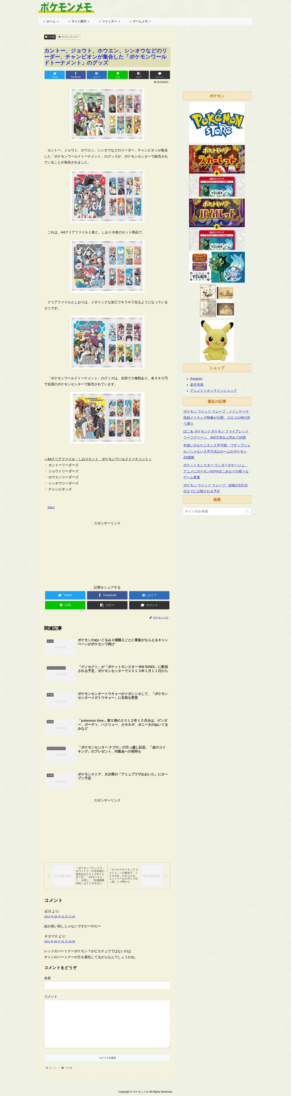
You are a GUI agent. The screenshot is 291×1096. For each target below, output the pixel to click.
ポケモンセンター (69, 37)
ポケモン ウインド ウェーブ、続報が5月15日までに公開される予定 (215, 488)
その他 (50, 37)
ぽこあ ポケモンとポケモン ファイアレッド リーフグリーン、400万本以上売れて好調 (216, 434)
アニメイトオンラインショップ (213, 391)
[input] (217, 511)
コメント (51, 997)
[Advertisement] (107, 552)
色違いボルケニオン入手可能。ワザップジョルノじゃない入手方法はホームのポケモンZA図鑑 (216, 451)
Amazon (196, 378)
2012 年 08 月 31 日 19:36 (59, 941)
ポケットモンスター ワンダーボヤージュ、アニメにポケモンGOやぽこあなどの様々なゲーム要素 (216, 471)
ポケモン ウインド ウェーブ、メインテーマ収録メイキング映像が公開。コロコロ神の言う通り (216, 417)
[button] (247, 511)
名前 (47, 978)
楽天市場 (196, 385)
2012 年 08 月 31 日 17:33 (59, 916)
